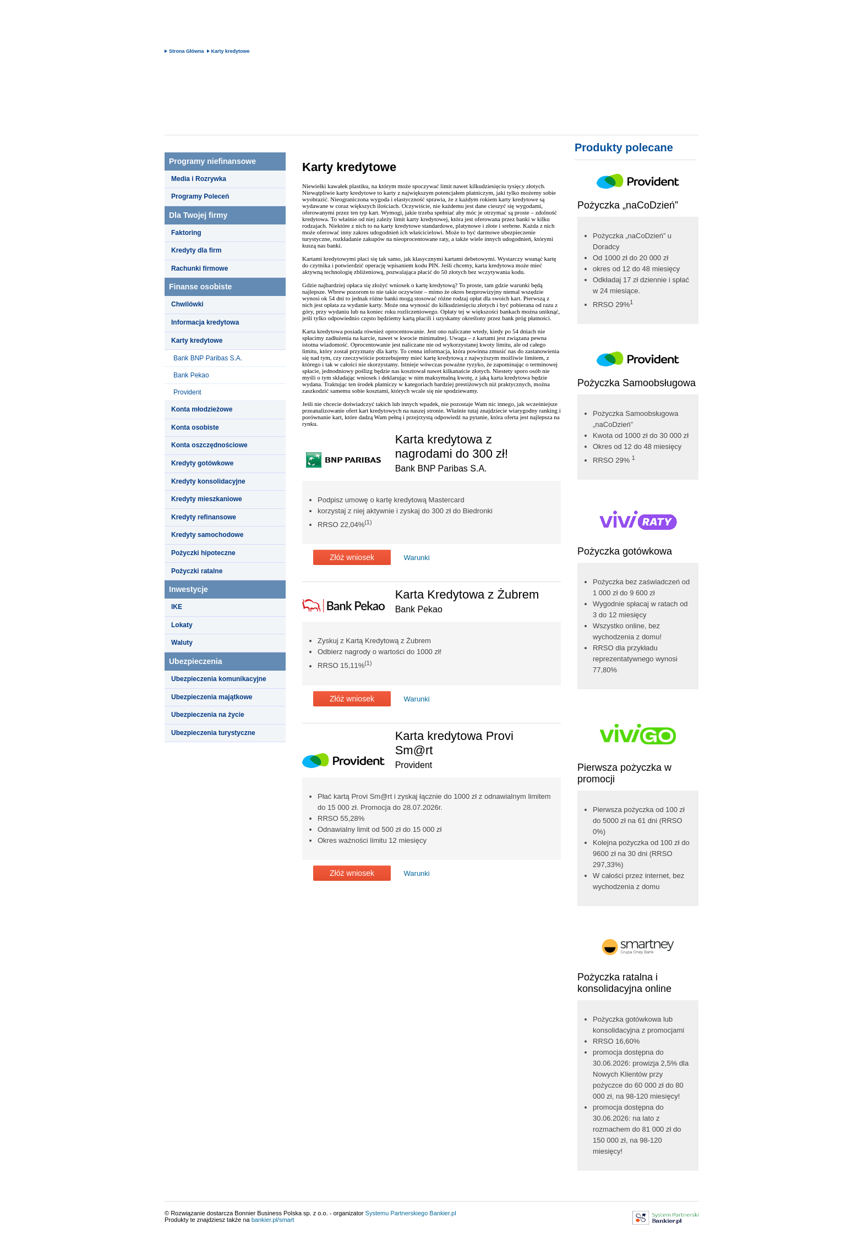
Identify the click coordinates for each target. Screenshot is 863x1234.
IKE (176, 607)
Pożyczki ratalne (196, 571)
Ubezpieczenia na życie (207, 715)
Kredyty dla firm (196, 250)
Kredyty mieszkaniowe (206, 499)
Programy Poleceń (200, 196)
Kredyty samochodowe (207, 535)
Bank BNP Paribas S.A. (207, 358)
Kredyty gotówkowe (202, 463)
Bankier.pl (442, 1213)
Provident (187, 392)
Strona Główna (186, 51)
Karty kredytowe (230, 51)
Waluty (182, 642)
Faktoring (186, 233)
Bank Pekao (191, 375)
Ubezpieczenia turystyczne (213, 733)
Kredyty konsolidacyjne (208, 481)
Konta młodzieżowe (201, 409)
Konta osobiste (195, 427)
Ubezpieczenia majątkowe (211, 697)
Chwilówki (187, 304)
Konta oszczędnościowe (209, 445)
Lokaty (182, 625)
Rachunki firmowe (199, 268)
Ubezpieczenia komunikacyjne (218, 679)
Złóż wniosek (352, 557)
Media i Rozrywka (198, 179)
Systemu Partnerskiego (396, 1213)
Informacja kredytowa (205, 322)
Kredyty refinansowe (203, 517)
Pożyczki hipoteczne (203, 553)
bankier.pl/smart (273, 1219)
